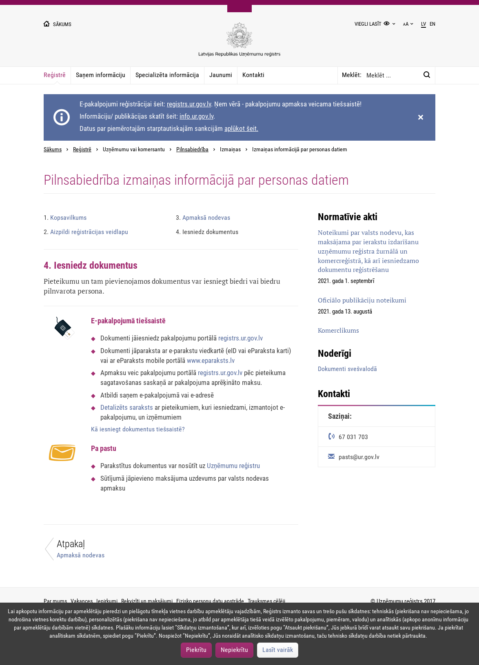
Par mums (55, 601)
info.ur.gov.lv (196, 116)
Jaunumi (220, 75)
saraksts (141, 407)
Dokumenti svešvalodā (347, 369)
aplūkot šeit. (241, 128)
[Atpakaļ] (102, 551)
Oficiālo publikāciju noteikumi (362, 300)
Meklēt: (351, 75)
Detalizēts (114, 407)
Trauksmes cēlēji (266, 601)
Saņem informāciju (100, 75)
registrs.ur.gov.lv (189, 104)
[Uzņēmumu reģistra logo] (239, 44)
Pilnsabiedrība (192, 149)
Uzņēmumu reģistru (233, 466)
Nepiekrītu (234, 650)
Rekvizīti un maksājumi (147, 601)
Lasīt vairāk (277, 650)
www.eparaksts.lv (211, 360)
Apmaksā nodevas (203, 217)
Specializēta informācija (167, 75)
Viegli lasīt (368, 24)
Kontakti (253, 75)
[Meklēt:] (427, 75)
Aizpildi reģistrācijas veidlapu (86, 232)
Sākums (53, 149)
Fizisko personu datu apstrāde (210, 601)
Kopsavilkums (65, 217)
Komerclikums (338, 330)
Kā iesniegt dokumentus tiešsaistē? (138, 429)
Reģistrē (55, 75)
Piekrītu (196, 650)
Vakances (82, 601)
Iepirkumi (107, 601)
